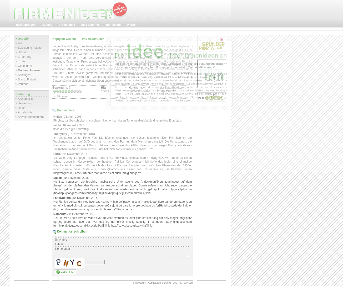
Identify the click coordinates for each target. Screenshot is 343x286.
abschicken (65, 272)
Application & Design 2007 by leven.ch (170, 282)
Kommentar (122, 252)
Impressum (139, 282)
